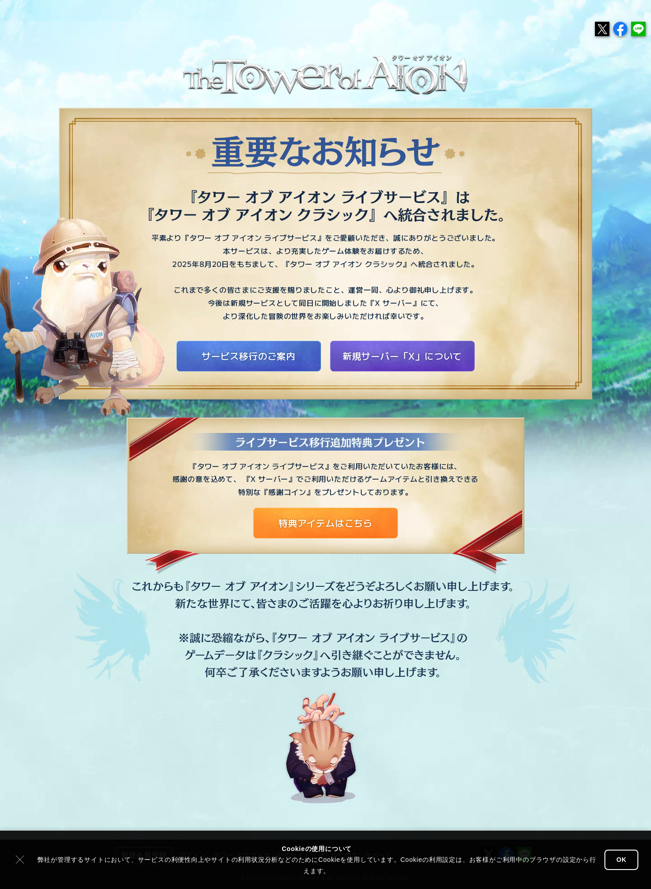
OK (621, 859)
